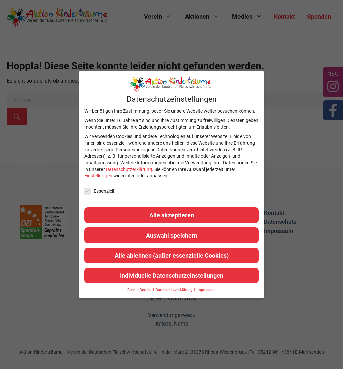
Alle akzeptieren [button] (171, 215)
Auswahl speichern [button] (171, 235)
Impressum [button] (206, 290)
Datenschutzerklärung (129, 169)
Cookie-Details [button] (139, 290)
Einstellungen (98, 175)
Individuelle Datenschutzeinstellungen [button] (171, 275)
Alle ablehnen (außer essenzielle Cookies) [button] (172, 255)
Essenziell (99, 191)
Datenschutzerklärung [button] (174, 290)
